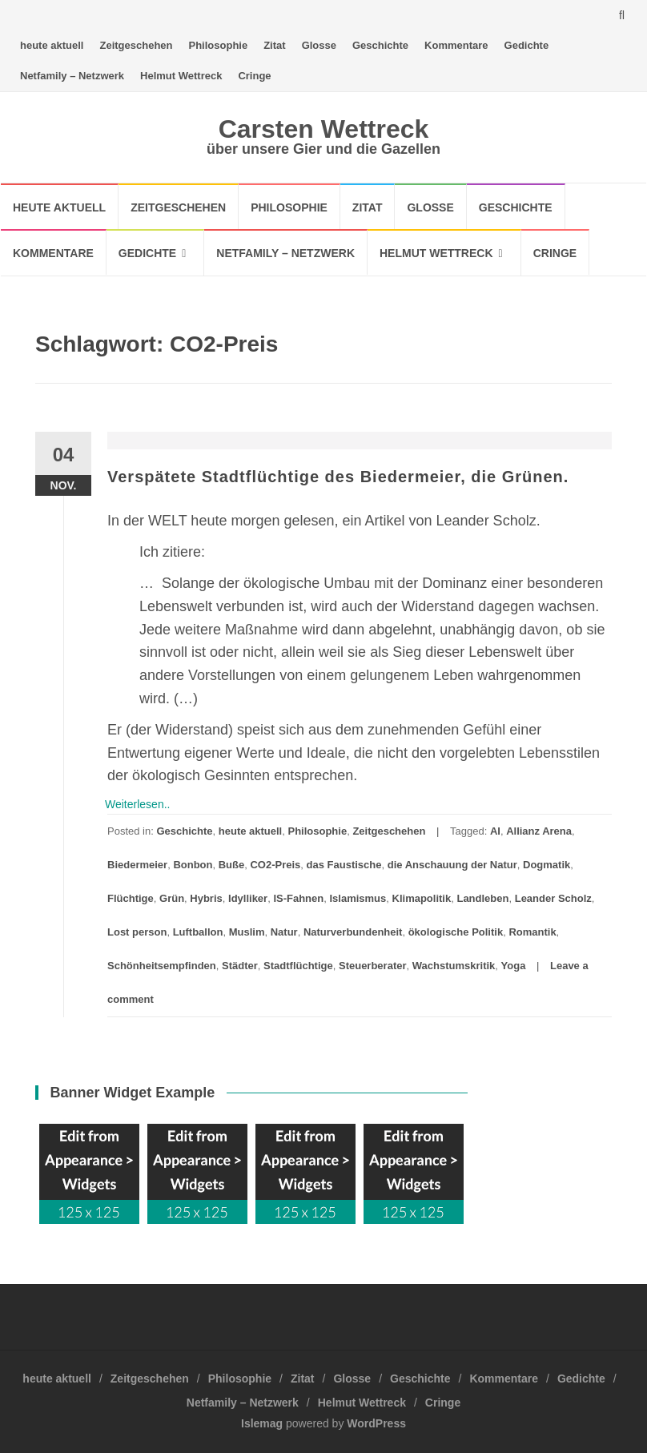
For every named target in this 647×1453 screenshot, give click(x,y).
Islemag (262, 1423)
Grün (171, 898)
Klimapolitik (422, 898)
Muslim (247, 932)
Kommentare (456, 45)
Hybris (206, 898)
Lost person (137, 932)
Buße (232, 865)
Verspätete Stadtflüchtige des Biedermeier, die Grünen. (338, 476)
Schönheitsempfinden (161, 966)
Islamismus (357, 898)
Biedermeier (137, 865)
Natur (284, 932)
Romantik (532, 932)
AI (495, 831)
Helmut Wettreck (181, 76)
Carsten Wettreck (324, 129)
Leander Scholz (553, 898)
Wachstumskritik (454, 966)
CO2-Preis (275, 865)
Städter (240, 966)
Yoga (513, 966)
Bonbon (192, 865)
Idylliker (247, 898)
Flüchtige (130, 898)
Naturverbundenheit (353, 932)
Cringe (254, 76)
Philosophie (218, 45)
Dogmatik (546, 865)
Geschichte (380, 45)
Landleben (482, 898)
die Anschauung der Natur (452, 865)
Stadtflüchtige (298, 966)
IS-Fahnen (298, 898)
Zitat (274, 45)
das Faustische (344, 865)
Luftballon (198, 932)
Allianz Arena (539, 831)
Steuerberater (373, 966)
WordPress (376, 1423)
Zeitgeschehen (135, 45)
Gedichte (526, 45)
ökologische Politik (455, 932)
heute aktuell (51, 45)
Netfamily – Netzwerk (72, 76)
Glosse (319, 45)
